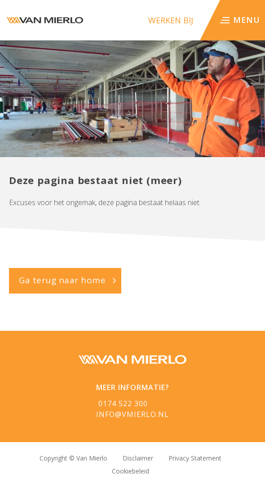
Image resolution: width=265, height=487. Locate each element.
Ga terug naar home (62, 280)
